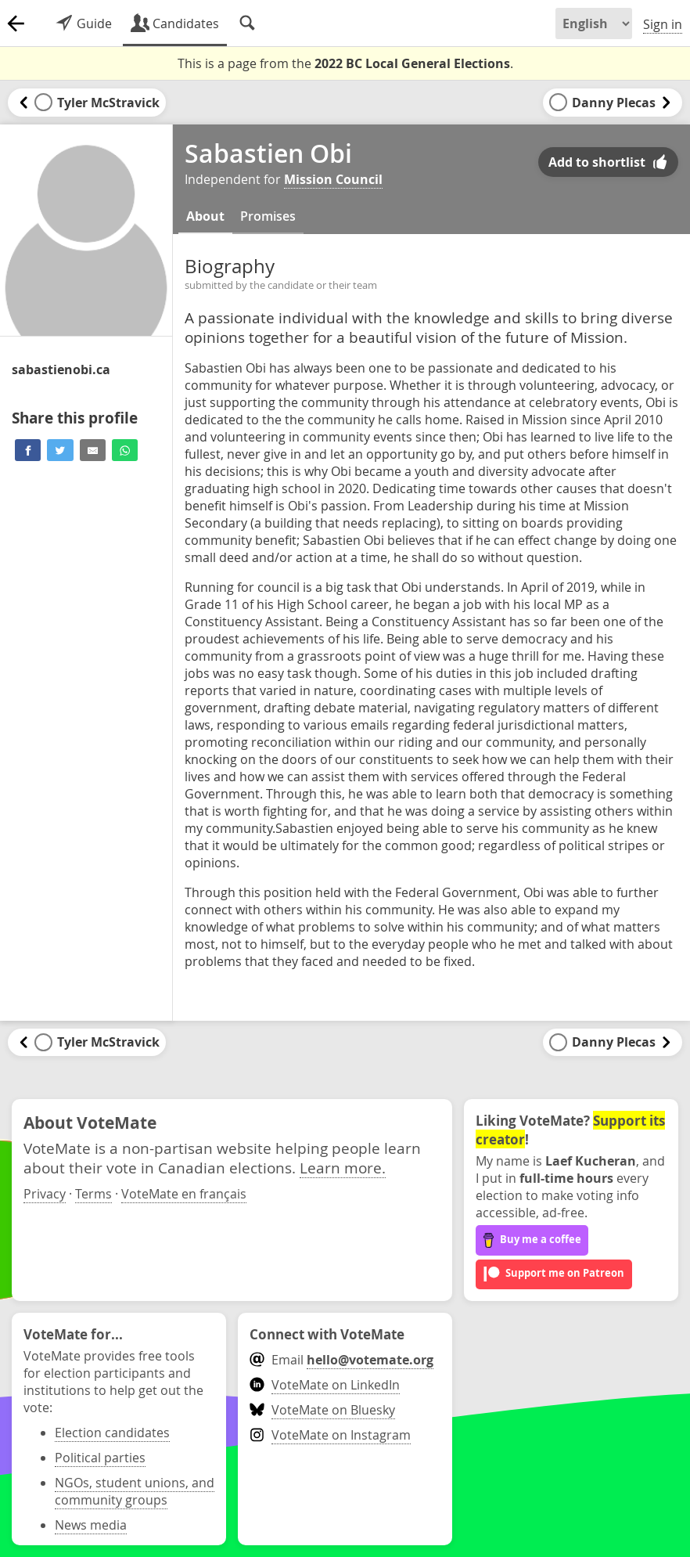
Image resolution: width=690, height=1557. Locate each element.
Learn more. (343, 1167)
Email (341, 1359)
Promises (268, 216)
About (205, 216)
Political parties (100, 1457)
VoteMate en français (183, 1193)
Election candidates (112, 1432)
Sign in (662, 24)
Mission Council (333, 179)
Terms (93, 1193)
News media (91, 1525)
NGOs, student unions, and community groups (134, 1491)
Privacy (44, 1193)
